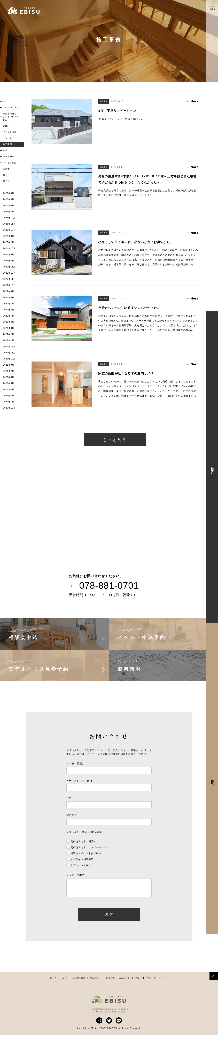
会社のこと (124, 981)
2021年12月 (9, 346)
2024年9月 (8, 254)
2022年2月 (8, 334)
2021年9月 (8, 365)
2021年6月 (8, 377)
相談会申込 (212, 467)
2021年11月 (9, 352)
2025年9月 (8, 236)
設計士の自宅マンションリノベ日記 (11, 116)
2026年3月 (8, 205)
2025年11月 (9, 224)
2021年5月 (8, 383)
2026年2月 (8, 211)
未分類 (6, 181)
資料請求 (212, 778)
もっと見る (115, 440)
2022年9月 (8, 291)
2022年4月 (8, 322)
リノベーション (11, 156)
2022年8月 (8, 297)
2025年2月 (8, 242)
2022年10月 (9, 285)
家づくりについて (59, 981)
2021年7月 (8, 371)
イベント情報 (10, 132)
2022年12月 (9, 273)
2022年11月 (9, 279)
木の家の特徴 (79, 981)
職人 (5, 175)
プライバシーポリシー (157, 981)
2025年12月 (9, 218)
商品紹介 (94, 981)
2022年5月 (8, 316)
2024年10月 (9, 248)
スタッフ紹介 (10, 163)
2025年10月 (9, 230)
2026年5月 (8, 193)
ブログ (138, 981)
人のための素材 (11, 107)
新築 (5, 150)
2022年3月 (8, 328)
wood (6, 126)
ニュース (7, 138)
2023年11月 (9, 267)
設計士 (6, 169)
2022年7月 (8, 303)
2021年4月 (8, 389)
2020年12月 (9, 408)
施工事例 (7, 144)
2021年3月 (8, 395)
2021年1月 (8, 402)
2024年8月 (8, 260)
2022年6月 (8, 310)
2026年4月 (8, 199)
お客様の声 (109, 981)
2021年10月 (9, 359)
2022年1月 (8, 340)
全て (5, 101)
